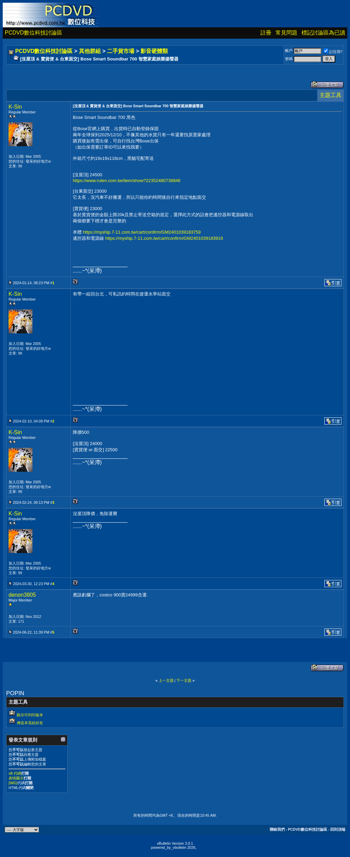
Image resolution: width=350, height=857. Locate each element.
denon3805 (22, 595)
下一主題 (183, 680)
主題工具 (330, 95)
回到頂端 (337, 829)
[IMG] (13, 783)
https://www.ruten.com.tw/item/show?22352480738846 (126, 180)
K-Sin (15, 107)
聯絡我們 (277, 829)
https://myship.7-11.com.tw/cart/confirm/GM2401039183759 (142, 232)
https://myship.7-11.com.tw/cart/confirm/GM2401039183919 (164, 238)
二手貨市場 (120, 51)
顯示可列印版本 (30, 715)
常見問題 (286, 33)
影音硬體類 (154, 51)
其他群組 (90, 51)
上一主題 (166, 680)
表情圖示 (16, 778)
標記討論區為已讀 (323, 33)
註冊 (265, 33)
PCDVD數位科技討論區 (33, 33)
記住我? (333, 52)
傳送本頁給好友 (30, 723)
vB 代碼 (15, 773)
